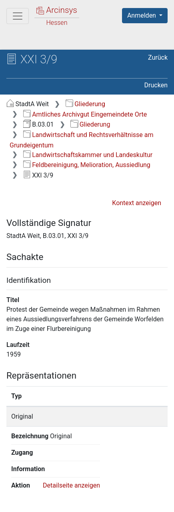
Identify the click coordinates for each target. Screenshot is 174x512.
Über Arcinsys (46, 493)
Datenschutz (106, 493)
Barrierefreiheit (48, 501)
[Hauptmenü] (17, 16)
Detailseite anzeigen (71, 436)
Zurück (158, 57)
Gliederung (85, 104)
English (18, 477)
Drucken (156, 85)
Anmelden (142, 15)
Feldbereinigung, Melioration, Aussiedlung (86, 165)
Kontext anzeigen (136, 203)
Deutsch (48, 477)
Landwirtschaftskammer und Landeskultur (87, 155)
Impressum (107, 501)
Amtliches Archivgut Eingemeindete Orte (85, 114)
